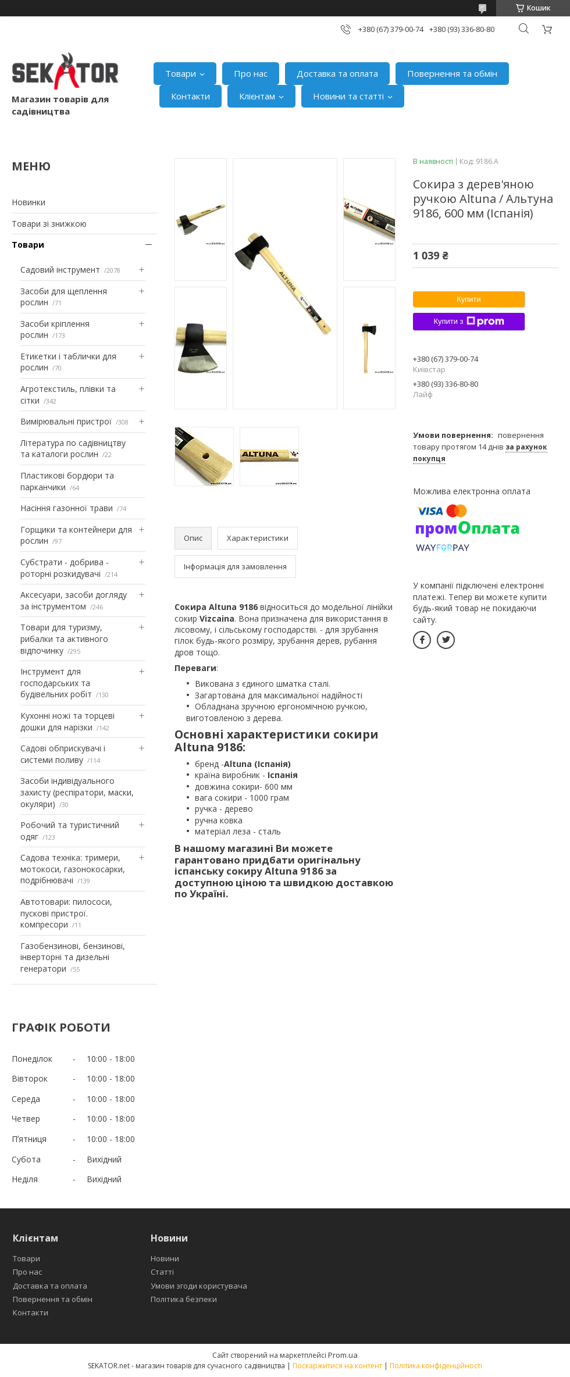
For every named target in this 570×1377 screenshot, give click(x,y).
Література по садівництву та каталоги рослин (73, 448)
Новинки (28, 202)
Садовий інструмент (60, 269)
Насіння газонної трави (66, 507)
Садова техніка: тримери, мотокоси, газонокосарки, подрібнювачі (72, 869)
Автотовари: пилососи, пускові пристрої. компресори (66, 913)
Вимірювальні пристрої (66, 421)
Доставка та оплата (337, 73)
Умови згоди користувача (199, 1285)
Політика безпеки (184, 1299)
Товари (180, 73)
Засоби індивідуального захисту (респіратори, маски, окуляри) (77, 792)
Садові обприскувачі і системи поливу (62, 754)
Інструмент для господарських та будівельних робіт (56, 683)
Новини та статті (348, 96)
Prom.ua (343, 1355)
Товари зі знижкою (49, 223)
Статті (162, 1272)
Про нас (251, 73)
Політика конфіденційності (436, 1366)
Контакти (190, 96)
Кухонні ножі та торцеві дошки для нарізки (67, 721)
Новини (165, 1258)
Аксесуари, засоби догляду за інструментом (73, 600)
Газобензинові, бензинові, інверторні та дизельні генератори (72, 957)
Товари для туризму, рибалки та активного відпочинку (64, 638)
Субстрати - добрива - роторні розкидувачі (64, 567)
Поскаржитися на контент (337, 1366)
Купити (469, 299)
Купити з (468, 321)
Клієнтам (257, 96)
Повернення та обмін (452, 73)
